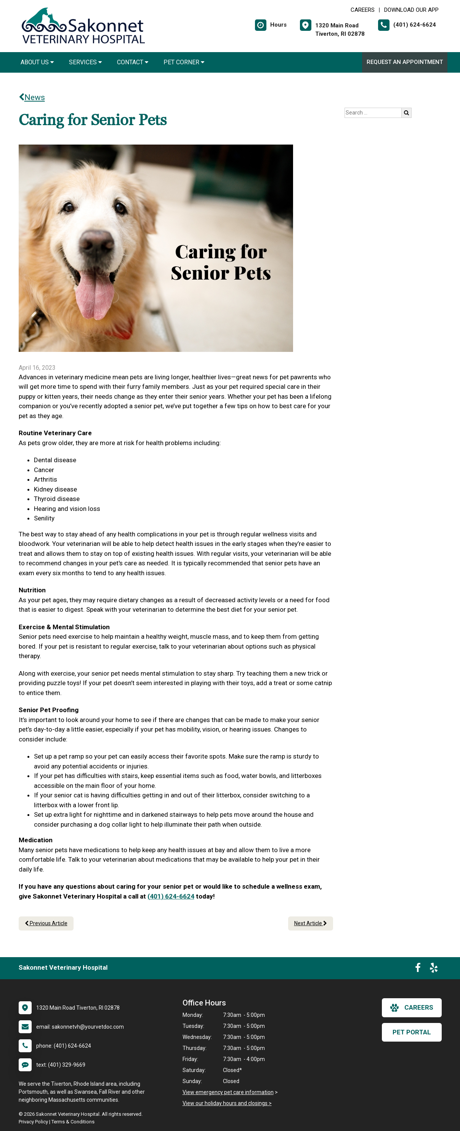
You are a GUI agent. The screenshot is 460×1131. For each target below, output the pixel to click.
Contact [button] (132, 62)
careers (411, 1008)
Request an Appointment (405, 62)
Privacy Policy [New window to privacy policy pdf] (33, 1122)
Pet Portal (412, 1032)
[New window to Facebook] (418, 969)
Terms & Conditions (73, 1122)
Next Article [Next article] (310, 923)
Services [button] (85, 62)
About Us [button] (37, 62)
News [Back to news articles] (32, 97)
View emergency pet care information (228, 1092)
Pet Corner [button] (183, 62)
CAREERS (363, 9)
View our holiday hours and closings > (227, 1103)
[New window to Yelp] (434, 969)
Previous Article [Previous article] (46, 923)
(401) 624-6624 (170, 896)
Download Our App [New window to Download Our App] (411, 9)
